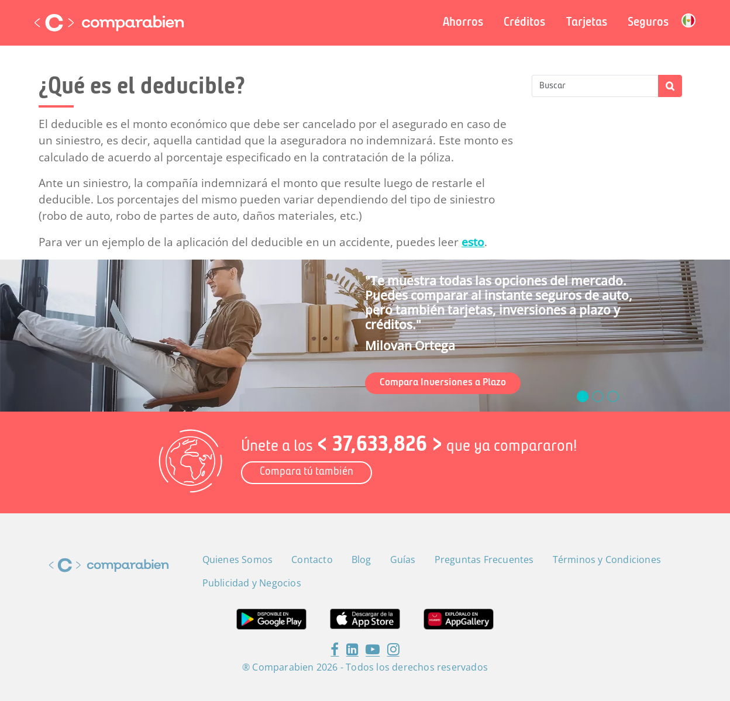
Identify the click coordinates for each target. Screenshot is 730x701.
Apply (670, 86)
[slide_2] (613, 396)
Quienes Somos (237, 559)
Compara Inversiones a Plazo (443, 383)
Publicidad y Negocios (251, 582)
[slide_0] (582, 396)
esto (473, 242)
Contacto (312, 559)
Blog (361, 559)
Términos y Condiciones (607, 559)
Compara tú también (306, 472)
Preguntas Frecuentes (484, 559)
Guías (403, 559)
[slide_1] (598, 396)
